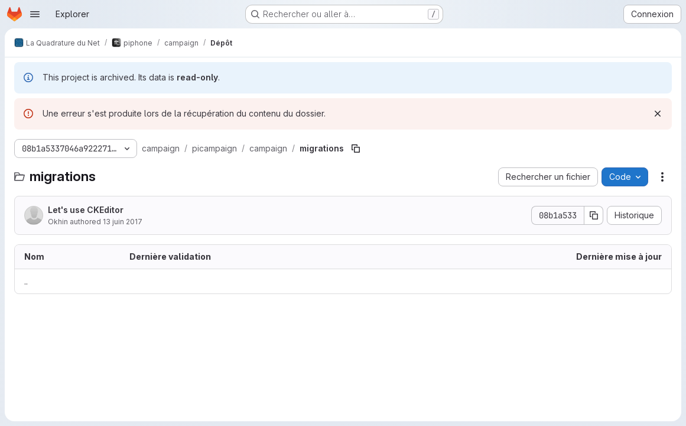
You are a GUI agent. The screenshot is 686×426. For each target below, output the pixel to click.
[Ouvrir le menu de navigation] (34, 14)
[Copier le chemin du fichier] (355, 148)
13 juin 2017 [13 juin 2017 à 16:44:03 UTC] (122, 221)
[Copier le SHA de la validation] (593, 215)
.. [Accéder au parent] (26, 281)
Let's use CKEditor (85, 210)
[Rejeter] (658, 113)
